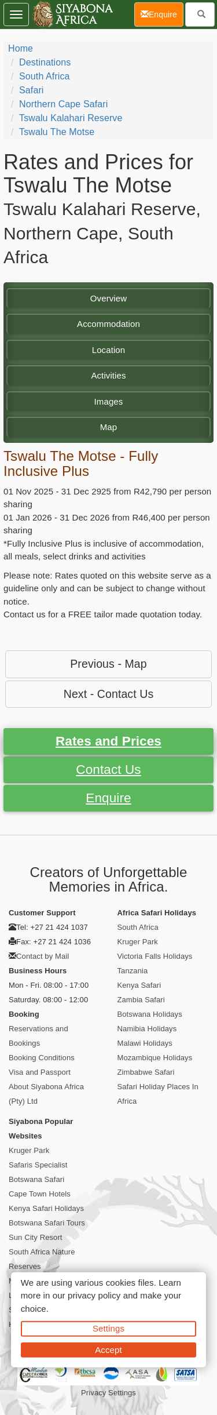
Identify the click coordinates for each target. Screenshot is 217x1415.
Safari (31, 90)
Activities (108, 375)
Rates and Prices (108, 741)
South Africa (44, 76)
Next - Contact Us (109, 694)
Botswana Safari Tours (47, 1222)
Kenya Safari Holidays (46, 1208)
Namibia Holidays (147, 1028)
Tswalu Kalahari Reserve (70, 118)
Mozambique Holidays (155, 1057)
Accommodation (108, 324)
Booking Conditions (42, 1057)
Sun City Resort (35, 1237)
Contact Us (108, 769)
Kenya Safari (139, 985)
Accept (108, 1349)
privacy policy (94, 1295)
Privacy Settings (108, 1392)
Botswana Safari (36, 1179)
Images (108, 401)
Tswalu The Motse (56, 132)
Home (20, 48)
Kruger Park (137, 941)
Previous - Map (108, 663)
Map (108, 427)
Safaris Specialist (38, 1165)
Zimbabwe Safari (146, 1072)
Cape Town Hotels (40, 1194)
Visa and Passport (40, 1072)
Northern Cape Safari (63, 104)
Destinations (45, 62)
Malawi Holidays (144, 1043)
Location (109, 350)
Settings (108, 1328)
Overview (108, 298)
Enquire (108, 798)
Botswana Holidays (149, 1014)
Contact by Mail (42, 956)
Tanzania (132, 970)
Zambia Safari (141, 999)
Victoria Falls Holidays (155, 956)
